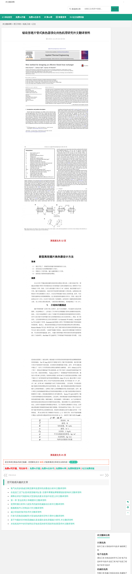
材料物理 (113, 185)
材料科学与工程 (103, 181)
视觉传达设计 (109, 306)
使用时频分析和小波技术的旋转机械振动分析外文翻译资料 (37, 507)
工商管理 (103, 135)
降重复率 (61, 17)
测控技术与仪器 (109, 75)
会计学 (110, 135)
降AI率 (48, 17)
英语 (105, 147)
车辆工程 (100, 68)
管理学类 (101, 128)
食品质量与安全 (109, 287)
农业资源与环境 (109, 325)
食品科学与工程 (103, 291)
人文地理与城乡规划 (116, 234)
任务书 (100, 346)
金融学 (120, 120)
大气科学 (110, 237)
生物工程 (121, 291)
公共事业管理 (118, 135)
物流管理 (108, 275)
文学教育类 (102, 143)
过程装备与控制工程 (109, 79)
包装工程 (119, 75)
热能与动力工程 (105, 109)
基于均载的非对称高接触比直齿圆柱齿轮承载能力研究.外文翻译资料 (42, 523)
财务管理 (108, 132)
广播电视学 (115, 150)
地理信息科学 (102, 234)
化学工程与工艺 (103, 283)
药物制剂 (123, 287)
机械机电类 (102, 65)
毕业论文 (101, 329)
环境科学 (108, 249)
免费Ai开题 (20, 17)
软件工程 (100, 42)
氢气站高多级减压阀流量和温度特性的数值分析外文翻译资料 (38, 491)
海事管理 (100, 200)
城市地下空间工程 (110, 222)
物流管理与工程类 (105, 272)
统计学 (100, 101)
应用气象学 (105, 241)
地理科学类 (102, 230)
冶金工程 (112, 264)
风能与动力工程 (109, 101)
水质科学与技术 (119, 249)
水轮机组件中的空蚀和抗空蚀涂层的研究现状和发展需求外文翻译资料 (43, 527)
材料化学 (108, 188)
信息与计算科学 (120, 98)
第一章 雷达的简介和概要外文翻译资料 (28, 503)
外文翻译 (101, 342)
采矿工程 (119, 260)
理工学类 (17, 24)
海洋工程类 (102, 196)
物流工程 (100, 275)
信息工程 (112, 57)
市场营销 (100, 132)
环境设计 (100, 302)
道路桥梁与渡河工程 (113, 170)
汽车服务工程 (106, 72)
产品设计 (118, 302)
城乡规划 (104, 219)
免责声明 (106, 544)
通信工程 (100, 53)
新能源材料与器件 (120, 188)
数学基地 (110, 98)
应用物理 (108, 91)
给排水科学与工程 (116, 215)
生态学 (100, 325)
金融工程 (103, 124)
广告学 (100, 147)
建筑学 (105, 215)
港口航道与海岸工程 (113, 200)
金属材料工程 (117, 192)
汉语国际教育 (104, 150)
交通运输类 (102, 166)
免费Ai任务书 (34, 17)
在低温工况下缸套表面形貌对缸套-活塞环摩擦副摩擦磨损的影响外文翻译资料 (46, 495)
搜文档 (115, 9)
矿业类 (100, 257)
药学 (118, 287)
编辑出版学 (111, 147)
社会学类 (101, 313)
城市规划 (112, 219)
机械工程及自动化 (112, 68)
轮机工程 (26, 24)
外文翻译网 (7, 24)
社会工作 (112, 317)
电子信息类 (102, 49)
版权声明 (95, 544)
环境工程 (100, 249)
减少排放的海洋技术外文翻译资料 (26, 515)
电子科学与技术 (103, 60)
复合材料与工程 (103, 185)
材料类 (100, 177)
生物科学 (103, 294)
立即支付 (73, 462)
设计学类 (101, 298)
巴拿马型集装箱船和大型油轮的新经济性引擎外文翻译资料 (37, 519)
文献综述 (101, 338)
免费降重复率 (74, 468)
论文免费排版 (77, 17)
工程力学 (100, 91)
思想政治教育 (102, 317)
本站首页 (7, 17)
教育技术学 (121, 147)
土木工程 (108, 211)
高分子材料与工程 (104, 192)
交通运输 (100, 170)
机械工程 (104, 83)
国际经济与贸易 (103, 120)
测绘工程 (104, 264)
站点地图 (91, 571)
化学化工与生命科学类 (107, 280)
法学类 (100, 158)
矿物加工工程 (102, 260)
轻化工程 (113, 291)
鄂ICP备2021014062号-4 (76, 571)
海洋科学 (108, 204)
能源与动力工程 (119, 91)
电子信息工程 (121, 57)
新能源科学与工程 (108, 105)
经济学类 (101, 116)
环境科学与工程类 (105, 245)
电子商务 (113, 120)
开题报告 (101, 333)
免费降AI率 (61, 468)
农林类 (100, 321)
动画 (101, 306)
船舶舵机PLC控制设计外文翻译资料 (27, 511)
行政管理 (108, 139)
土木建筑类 (102, 208)
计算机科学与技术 (112, 42)
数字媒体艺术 (106, 309)
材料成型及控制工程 (118, 181)
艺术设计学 (109, 302)
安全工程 (112, 260)
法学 (99, 162)
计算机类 (101, 38)
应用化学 (113, 283)
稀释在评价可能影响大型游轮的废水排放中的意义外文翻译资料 (39, 499)
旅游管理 (116, 139)
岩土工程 (100, 211)
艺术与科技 (119, 306)
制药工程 (121, 283)
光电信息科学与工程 (113, 53)
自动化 (114, 94)
